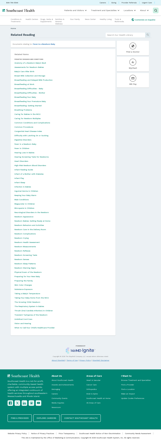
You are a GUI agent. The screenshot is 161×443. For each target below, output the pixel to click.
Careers (103, 3)
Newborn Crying (21, 238)
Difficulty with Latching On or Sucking (31, 136)
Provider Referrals (129, 3)
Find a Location (128, 389)
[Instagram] (31, 403)
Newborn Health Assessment (27, 242)
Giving (113, 3)
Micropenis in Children (24, 208)
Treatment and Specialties (105, 10)
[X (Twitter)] (17, 403)
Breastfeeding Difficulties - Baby (28, 89)
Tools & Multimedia (119, 20)
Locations (130, 10)
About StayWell (58, 360)
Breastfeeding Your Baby (25, 97)
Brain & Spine (92, 394)
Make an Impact (128, 394)
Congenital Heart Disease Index (28, 131)
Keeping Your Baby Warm (25, 195)
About (144, 10)
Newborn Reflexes (22, 251)
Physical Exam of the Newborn (28, 272)
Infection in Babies (22, 187)
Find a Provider (127, 385)
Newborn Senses (21, 259)
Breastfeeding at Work (24, 84)
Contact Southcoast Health (80, 418)
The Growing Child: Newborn (27, 302)
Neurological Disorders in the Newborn (31, 212)
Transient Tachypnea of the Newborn (30, 315)
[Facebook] (10, 403)
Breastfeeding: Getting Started (28, 106)
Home (13, 28)
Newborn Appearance (23, 217)
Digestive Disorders (22, 140)
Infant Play (19, 178)
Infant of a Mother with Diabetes (29, 174)
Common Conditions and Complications (32, 123)
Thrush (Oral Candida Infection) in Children (33, 311)
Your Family (75, 19)
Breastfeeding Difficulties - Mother (29, 93)
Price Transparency (67, 433)
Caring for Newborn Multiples (27, 118)
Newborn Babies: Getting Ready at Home (32, 221)
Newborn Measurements (25, 247)
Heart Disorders (21, 161)
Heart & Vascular (93, 380)
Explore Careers (46, 418)
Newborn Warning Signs (25, 268)
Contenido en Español (145, 20)
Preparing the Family (23, 281)
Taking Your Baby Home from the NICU (31, 298)
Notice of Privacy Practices (42, 433)
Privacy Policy (85, 360)
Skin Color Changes (23, 285)
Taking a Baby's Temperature (27, 294)
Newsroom (56, 407)
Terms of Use (72, 360)
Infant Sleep (19, 182)
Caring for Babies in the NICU (27, 114)
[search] (125, 35)
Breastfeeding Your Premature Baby (30, 101)
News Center (90, 19)
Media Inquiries (58, 403)
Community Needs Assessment (138, 433)
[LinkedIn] (24, 403)
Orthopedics (91, 389)
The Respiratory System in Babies (29, 306)
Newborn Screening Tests (25, 255)
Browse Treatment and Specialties (136, 380)
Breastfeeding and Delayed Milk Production (33, 80)
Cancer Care (91, 385)
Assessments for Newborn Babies (29, 67)
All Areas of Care (93, 403)
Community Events (59, 398)
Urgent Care (147, 3)
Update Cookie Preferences (132, 398)
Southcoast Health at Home (98, 398)
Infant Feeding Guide (23, 170)
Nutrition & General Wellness (59, 21)
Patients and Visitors (75, 10)
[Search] (155, 10)
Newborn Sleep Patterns (25, 264)
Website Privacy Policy (17, 433)
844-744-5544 (12, 3)
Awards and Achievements (63, 385)
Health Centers (32, 19)
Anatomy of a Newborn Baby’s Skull (30, 63)
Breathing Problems (23, 110)
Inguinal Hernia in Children (26, 191)
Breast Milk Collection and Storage (29, 76)
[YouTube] (38, 403)
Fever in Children (21, 148)
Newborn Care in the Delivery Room (30, 229)
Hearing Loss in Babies (24, 153)
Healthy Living (106, 19)
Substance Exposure (23, 289)
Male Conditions (21, 200)
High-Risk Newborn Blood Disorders (30, 165)
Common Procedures (23, 127)
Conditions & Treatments (16, 20)
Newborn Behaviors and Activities (29, 225)
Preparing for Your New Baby (27, 276)
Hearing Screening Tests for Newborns (31, 157)
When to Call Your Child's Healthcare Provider (34, 328)
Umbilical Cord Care (23, 319)
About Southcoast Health (62, 380)
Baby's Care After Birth (24, 71)
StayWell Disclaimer (101, 360)
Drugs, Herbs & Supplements (46, 20)
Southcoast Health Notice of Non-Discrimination (99, 433)
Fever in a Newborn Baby (44, 44)
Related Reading (23, 35)
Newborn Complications (25, 234)
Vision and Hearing (22, 323)
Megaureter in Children (24, 204)
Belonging (56, 389)
